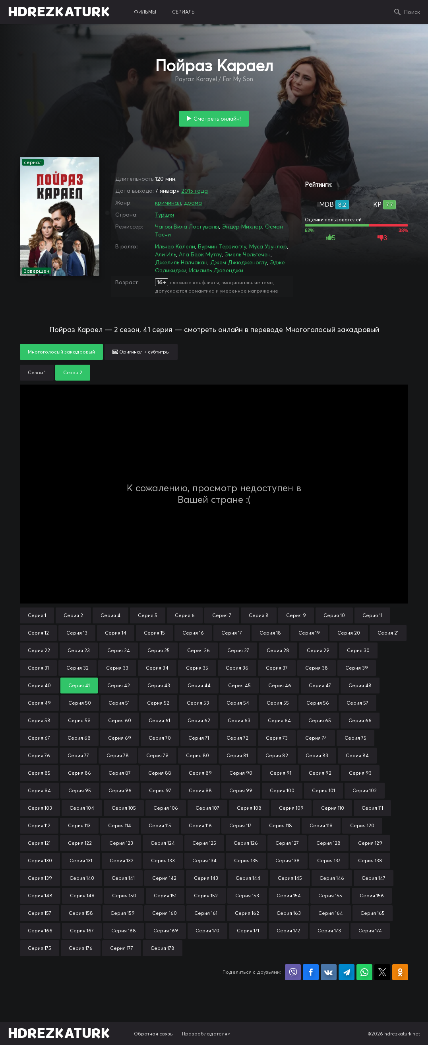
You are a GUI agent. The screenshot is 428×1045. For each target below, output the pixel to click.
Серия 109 (291, 808)
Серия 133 (163, 860)
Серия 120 (362, 825)
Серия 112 (39, 825)
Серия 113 (79, 825)
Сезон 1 (37, 372)
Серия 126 (246, 843)
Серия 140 (82, 878)
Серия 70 (160, 738)
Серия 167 (82, 931)
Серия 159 (122, 913)
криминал (168, 202)
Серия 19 (309, 633)
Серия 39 (356, 668)
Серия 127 (287, 843)
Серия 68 (79, 738)
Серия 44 (199, 685)
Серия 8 (259, 615)
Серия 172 (288, 931)
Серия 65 (319, 720)
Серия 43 (158, 685)
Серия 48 (360, 685)
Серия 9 (296, 615)
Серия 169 (165, 931)
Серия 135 (246, 860)
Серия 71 (198, 738)
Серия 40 (39, 685)
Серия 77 (78, 755)
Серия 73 (277, 738)
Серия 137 (329, 860)
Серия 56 (317, 703)
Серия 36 (237, 668)
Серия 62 (199, 720)
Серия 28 (278, 650)
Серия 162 (247, 913)
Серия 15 (154, 633)
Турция (164, 214)
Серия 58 (39, 720)
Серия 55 (278, 703)
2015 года (194, 190)
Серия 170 (207, 931)
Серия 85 (39, 773)
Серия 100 (282, 790)
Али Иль (165, 254)
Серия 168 (123, 931)
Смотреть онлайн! (217, 118)
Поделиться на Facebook (311, 972)
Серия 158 (81, 913)
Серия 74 (316, 738)
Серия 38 (316, 668)
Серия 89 (200, 773)
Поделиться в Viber (293, 972)
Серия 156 (372, 896)
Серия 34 (157, 668)
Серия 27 (238, 650)
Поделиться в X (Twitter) (382, 972)
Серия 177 (121, 948)
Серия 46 (279, 685)
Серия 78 (118, 755)
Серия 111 (372, 808)
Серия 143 (206, 878)
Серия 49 (39, 703)
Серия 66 (360, 720)
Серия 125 (204, 843)
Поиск (412, 12)
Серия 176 (81, 948)
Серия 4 (110, 615)
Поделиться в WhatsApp (364, 972)
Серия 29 (318, 650)
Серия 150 (124, 896)
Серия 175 (39, 948)
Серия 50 (79, 703)
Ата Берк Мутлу (200, 254)
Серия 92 (320, 773)
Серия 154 (289, 896)
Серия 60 (119, 720)
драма (193, 202)
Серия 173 (329, 931)
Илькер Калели (175, 246)
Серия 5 (147, 615)
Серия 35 (197, 668)
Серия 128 (328, 843)
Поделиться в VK (329, 972)
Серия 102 (364, 790)
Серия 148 (40, 896)
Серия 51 (119, 703)
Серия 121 (39, 843)
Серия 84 (357, 755)
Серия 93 (360, 773)
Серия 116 (200, 825)
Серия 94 (39, 790)
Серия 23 (79, 650)
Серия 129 (370, 843)
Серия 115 (160, 825)
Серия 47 (320, 685)
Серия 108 (249, 808)
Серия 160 (164, 913)
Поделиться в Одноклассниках (400, 972)
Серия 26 (198, 650)
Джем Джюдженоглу (238, 262)
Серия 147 (373, 878)
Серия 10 (334, 615)
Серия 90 (240, 773)
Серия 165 (372, 913)
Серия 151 (165, 896)
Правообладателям (206, 1034)
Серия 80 (197, 755)
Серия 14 (115, 633)
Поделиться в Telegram (346, 972)
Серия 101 (323, 790)
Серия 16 (193, 633)
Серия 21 (388, 633)
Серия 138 (370, 860)
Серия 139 (40, 878)
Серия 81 (237, 755)
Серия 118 (280, 825)
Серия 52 (158, 703)
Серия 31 (38, 668)
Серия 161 (205, 913)
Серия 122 (80, 843)
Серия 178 (162, 948)
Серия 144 (248, 878)
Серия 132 (122, 860)
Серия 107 (207, 808)
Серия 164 (330, 913)
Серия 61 (159, 720)
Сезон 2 (72, 372)
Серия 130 (40, 860)
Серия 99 (240, 790)
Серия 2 (73, 615)
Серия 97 (160, 790)
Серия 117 (240, 825)
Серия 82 (276, 755)
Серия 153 (247, 896)
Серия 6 (185, 615)
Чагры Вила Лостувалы (187, 226)
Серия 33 (117, 668)
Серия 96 (120, 790)
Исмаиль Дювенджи (216, 270)
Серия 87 (119, 773)
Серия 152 (206, 896)
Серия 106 (165, 808)
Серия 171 (248, 931)
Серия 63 (239, 720)
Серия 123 (121, 843)
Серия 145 (290, 878)
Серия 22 (39, 650)
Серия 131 (81, 860)
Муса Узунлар (268, 246)
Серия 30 (358, 650)
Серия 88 (159, 773)
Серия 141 (123, 878)
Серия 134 (204, 860)
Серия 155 (330, 896)
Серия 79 (157, 755)
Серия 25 (158, 650)
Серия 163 (289, 913)
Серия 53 (198, 703)
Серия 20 (348, 633)
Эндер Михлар (242, 226)
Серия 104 (82, 808)
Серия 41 (79, 685)
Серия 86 (79, 773)
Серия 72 (237, 738)
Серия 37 (277, 668)
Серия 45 (239, 685)
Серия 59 (79, 720)
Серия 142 (164, 878)
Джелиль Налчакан (181, 262)
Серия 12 (38, 633)
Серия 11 (372, 615)
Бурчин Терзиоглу (222, 246)
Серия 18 (270, 633)
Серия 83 (317, 755)
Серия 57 (357, 703)
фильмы (145, 12)
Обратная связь (153, 1034)
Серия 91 (280, 773)
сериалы (184, 12)
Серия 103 (40, 808)
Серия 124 (163, 843)
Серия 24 (118, 650)
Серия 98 (200, 790)
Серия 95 (79, 790)
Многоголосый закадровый (61, 352)
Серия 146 (332, 878)
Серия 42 (118, 685)
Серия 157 (39, 913)
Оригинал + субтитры (141, 352)
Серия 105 (124, 808)
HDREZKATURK (59, 12)
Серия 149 (82, 896)
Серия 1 (37, 615)
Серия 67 (39, 738)
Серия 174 (370, 931)
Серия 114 (119, 825)
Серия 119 (321, 825)
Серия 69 (119, 738)
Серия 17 (231, 633)
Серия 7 (221, 615)
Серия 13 (76, 633)
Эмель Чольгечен (248, 254)
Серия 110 (332, 808)
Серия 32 (77, 668)
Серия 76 (39, 755)
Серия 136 (287, 860)
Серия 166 (40, 931)
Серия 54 (238, 703)
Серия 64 (279, 720)
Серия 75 (355, 738)
